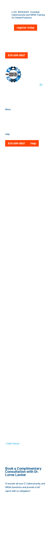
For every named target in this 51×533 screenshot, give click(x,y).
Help (33, 143)
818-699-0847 (16, 55)
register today (25, 27)
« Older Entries (12, 443)
